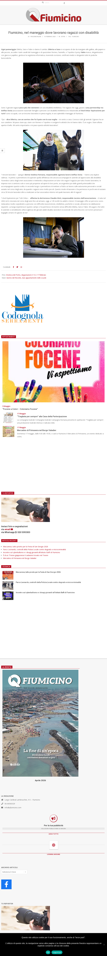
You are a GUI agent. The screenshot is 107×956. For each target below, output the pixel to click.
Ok (48, 952)
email (9, 529)
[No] (104, 944)
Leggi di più (57, 952)
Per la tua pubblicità (53, 825)
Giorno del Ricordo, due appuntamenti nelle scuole (26, 278)
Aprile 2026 (40, 780)
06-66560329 (10, 803)
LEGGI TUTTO (53, 834)
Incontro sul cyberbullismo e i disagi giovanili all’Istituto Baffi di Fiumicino (31, 552)
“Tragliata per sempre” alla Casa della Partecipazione (42, 416)
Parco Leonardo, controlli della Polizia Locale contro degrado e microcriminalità (34, 549)
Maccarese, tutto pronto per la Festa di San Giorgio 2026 (25, 546)
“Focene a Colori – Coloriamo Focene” (20, 409)
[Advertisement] (53, 466)
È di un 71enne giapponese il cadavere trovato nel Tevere (25, 555)
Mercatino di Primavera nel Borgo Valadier (37, 430)
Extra (63, 36)
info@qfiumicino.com (13, 807)
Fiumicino (75, 36)
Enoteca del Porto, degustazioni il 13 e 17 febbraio (26, 275)
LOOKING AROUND (53, 854)
